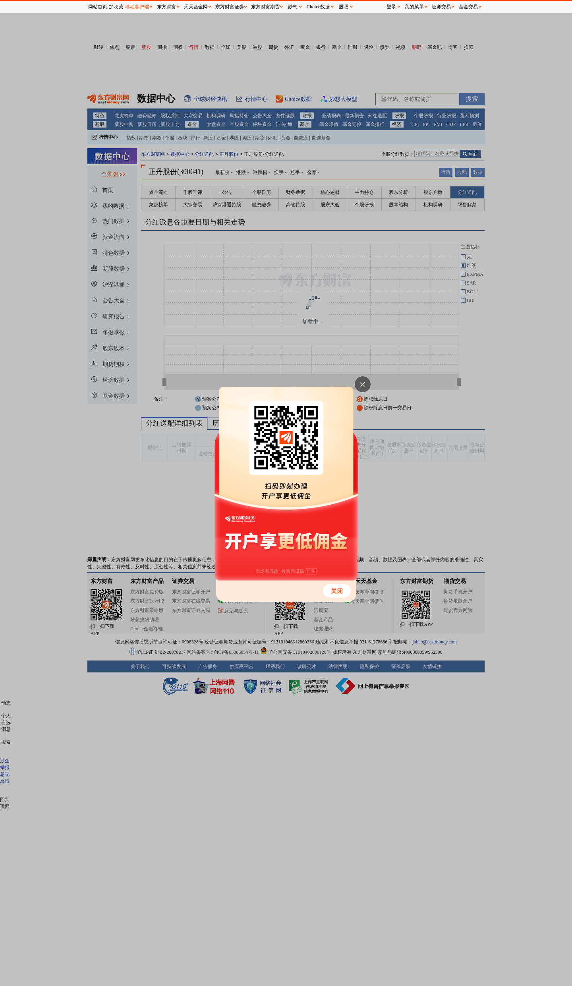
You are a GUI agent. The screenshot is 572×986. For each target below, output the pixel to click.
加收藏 (116, 7)
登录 (391, 7)
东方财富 (166, 7)
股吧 (343, 7)
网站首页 (97, 7)
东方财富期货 (265, 7)
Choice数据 (318, 7)
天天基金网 (196, 7)
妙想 (293, 7)
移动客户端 (137, 7)
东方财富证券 (229, 7)
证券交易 (441, 7)
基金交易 (468, 7)
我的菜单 (414, 7)
